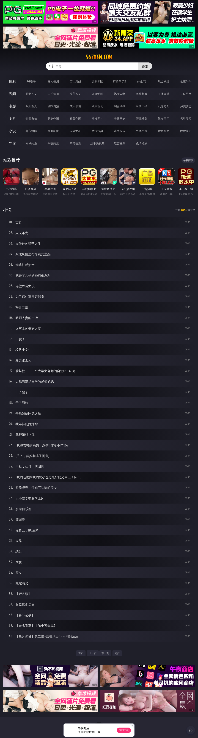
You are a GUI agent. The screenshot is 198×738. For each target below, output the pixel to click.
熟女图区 (163, 118)
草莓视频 (75, 143)
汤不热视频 (97, 143)
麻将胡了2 (119, 81)
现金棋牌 (163, 81)
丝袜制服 (141, 94)
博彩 (12, 81)
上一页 (93, 653)
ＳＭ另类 (185, 94)
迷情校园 (119, 131)
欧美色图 (75, 118)
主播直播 (163, 94)
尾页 (117, 653)
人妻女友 (75, 131)
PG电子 (31, 81)
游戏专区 (97, 81)
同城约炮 (31, 143)
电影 (12, 106)
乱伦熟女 (163, 106)
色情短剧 (141, 143)
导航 (12, 143)
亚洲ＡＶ (31, 94)
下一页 (105, 653)
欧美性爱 (97, 106)
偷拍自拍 (53, 106)
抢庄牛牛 (185, 81)
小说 (12, 130)
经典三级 (141, 106)
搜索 (145, 66)
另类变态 (185, 106)
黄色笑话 (163, 131)
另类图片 (185, 118)
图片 (12, 118)
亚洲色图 (53, 118)
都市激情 (31, 131)
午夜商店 (53, 143)
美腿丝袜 (119, 118)
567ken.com (99, 57)
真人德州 (53, 81)
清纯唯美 (141, 118)
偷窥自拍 (31, 118)
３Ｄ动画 (97, 94)
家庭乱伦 (53, 131)
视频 (12, 93)
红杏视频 (119, 143)
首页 (80, 653)
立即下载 (124, 730)
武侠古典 (97, 131)
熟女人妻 (119, 94)
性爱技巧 (185, 131)
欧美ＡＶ (75, 94)
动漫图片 (97, 118)
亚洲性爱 (31, 106)
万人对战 (75, 81)
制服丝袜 (119, 106)
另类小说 (141, 131)
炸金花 (141, 81)
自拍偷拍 (53, 94)
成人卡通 (75, 106)
